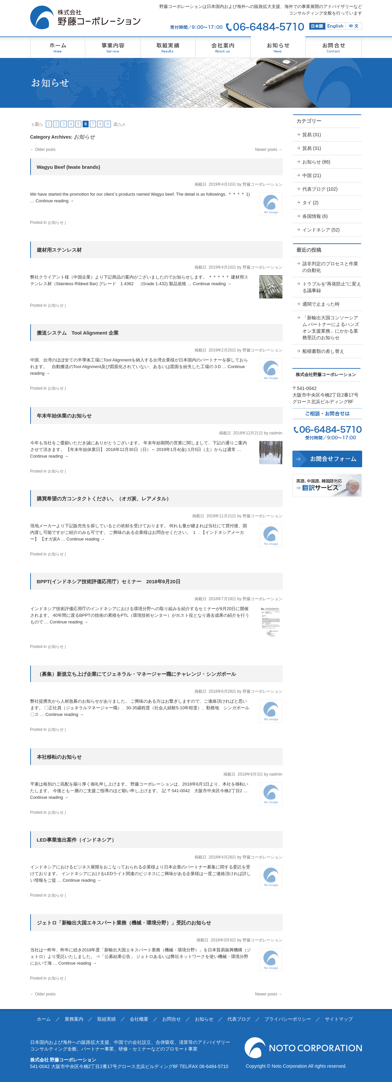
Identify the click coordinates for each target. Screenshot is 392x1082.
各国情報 (311, 216)
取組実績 (106, 1019)
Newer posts (268, 149)
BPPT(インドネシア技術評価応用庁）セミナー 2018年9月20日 (109, 581)
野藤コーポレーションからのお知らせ (278, 47)
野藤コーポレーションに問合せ (327, 459)
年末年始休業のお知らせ (64, 415)
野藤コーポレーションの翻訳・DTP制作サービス (327, 485)
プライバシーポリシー (288, 1019)
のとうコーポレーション (112, 47)
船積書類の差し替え (323, 351)
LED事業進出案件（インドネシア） (77, 840)
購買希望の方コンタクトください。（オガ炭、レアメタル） (104, 498)
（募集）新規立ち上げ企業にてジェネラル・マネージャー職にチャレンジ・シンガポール (136, 674)
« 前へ (37, 124)
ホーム (44, 1019)
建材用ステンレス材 (59, 250)
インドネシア (316, 229)
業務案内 (74, 1019)
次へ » (119, 124)
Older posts (43, 149)
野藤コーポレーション (57, 47)
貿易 (307, 134)
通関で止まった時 (321, 304)
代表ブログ (314, 189)
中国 (307, 175)
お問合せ (171, 1019)
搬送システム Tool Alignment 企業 (78, 333)
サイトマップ (339, 1019)
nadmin (275, 433)
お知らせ (56, 222)
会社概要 (139, 1019)
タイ (307, 202)
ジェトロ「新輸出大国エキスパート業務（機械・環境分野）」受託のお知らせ (124, 922)
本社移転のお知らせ (59, 757)
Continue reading (55, 200)
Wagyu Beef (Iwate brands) (68, 167)
